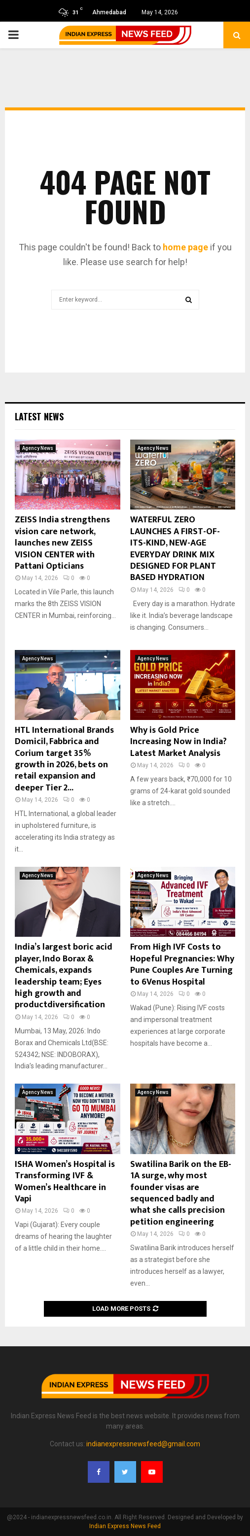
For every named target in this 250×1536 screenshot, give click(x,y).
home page (185, 247)
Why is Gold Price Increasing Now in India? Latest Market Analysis (178, 742)
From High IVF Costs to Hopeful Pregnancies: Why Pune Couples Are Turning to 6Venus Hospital (182, 964)
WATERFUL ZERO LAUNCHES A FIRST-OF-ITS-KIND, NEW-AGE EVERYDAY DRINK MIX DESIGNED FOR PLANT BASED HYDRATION (175, 548)
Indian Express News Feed (125, 1526)
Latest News (39, 416)
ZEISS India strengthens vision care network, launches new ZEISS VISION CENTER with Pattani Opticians (62, 543)
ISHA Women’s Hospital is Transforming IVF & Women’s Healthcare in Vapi (65, 1181)
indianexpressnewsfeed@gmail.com (143, 1444)
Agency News (37, 448)
